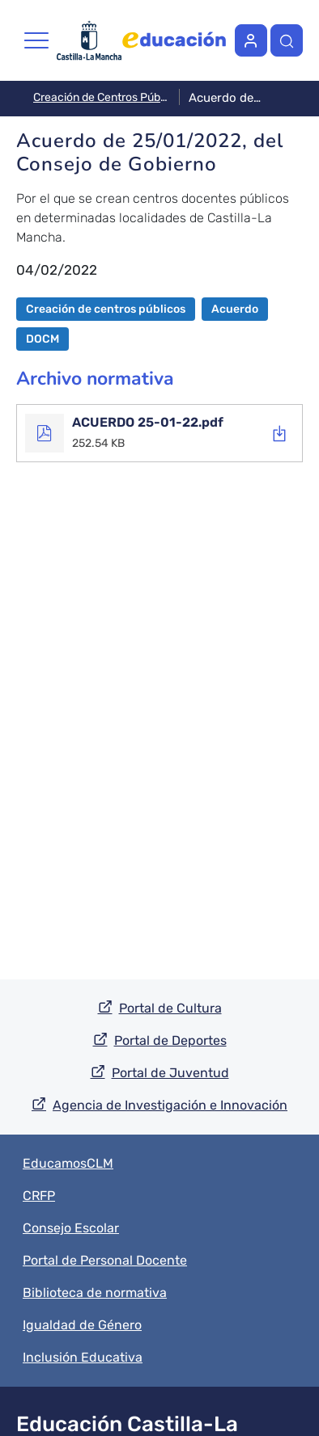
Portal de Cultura (170, 1008)
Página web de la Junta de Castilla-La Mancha (89, 40)
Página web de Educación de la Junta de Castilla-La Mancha (174, 40)
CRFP (39, 1195)
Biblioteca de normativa (95, 1292)
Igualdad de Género (82, 1325)
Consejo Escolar (71, 1228)
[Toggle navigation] (36, 40)
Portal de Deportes (170, 1040)
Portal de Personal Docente (105, 1260)
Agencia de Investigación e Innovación (170, 1105)
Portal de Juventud (170, 1072)
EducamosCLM (68, 1163)
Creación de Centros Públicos (101, 97)
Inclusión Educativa (82, 1357)
